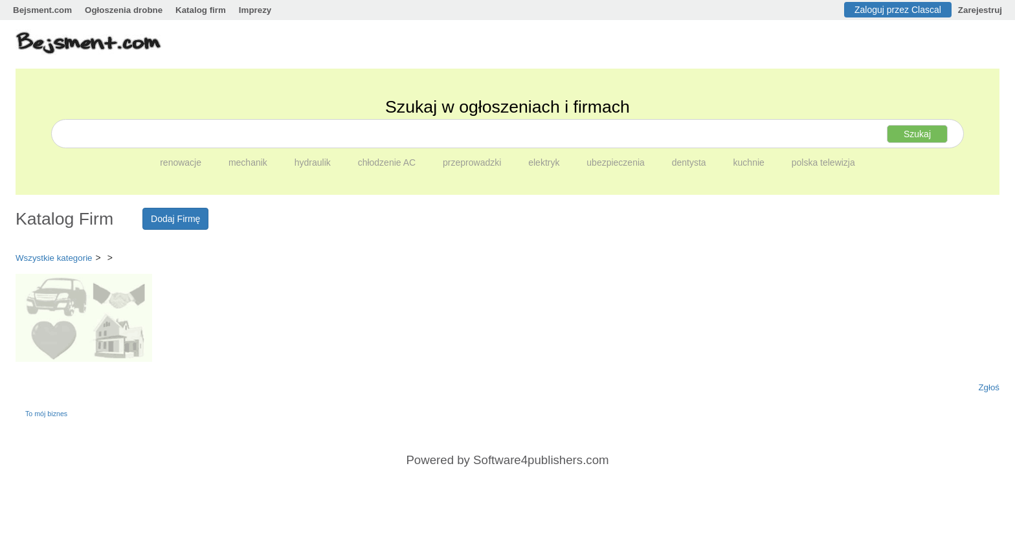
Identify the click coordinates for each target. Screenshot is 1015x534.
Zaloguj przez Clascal (897, 10)
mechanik (249, 162)
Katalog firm (200, 10)
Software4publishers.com (540, 460)
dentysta (690, 162)
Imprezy (255, 10)
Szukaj (917, 134)
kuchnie (750, 162)
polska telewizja (823, 162)
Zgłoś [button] (988, 387)
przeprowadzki (473, 162)
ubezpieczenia (616, 162)
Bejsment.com (42, 10)
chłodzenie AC (388, 162)
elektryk (545, 162)
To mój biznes (46, 413)
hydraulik (314, 162)
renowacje (182, 162)
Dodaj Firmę (175, 219)
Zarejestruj (980, 10)
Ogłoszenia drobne (123, 10)
